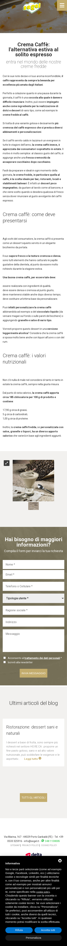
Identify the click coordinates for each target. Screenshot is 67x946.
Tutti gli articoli (33, 797)
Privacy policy (30, 845)
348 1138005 (50, 841)
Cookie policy (49, 845)
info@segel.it (31, 841)
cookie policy (43, 892)
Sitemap (15, 845)
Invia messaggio (33, 673)
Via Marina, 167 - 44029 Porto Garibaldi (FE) (28, 836)
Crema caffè (16, 214)
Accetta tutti (48, 930)
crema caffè (42, 144)
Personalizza (33, 937)
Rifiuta (19, 930)
